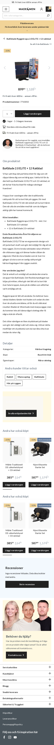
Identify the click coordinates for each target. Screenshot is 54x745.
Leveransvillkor (10, 718)
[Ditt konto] (41, 9)
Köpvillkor (7, 713)
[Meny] (6, 9)
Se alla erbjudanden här (21, 413)
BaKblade (39, 377)
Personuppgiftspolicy (13, 724)
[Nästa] (49, 68)
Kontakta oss (16, 655)
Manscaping (24, 377)
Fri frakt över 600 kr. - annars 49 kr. (20, 96)
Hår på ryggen (14, 383)
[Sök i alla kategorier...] (24, 15)
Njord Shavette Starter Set (40, 466)
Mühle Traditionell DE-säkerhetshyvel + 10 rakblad (14, 467)
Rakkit (10, 377)
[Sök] (48, 15)
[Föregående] (5, 68)
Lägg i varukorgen (33, 113)
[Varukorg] (48, 9)
